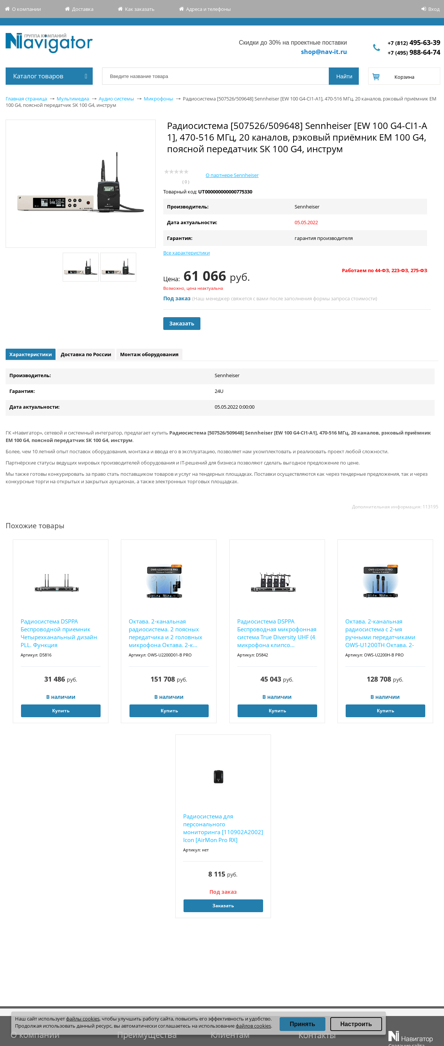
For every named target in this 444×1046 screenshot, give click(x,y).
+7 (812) (414, 42)
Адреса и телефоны (208, 9)
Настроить (356, 1024)
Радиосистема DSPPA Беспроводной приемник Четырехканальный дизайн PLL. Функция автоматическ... (59, 633)
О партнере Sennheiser (232, 175)
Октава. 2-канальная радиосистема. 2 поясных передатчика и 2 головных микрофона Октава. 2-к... (165, 633)
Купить (60, 710)
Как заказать (140, 9)
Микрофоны (158, 98)
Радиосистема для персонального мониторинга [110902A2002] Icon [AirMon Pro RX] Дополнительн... (223, 828)
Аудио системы (116, 98)
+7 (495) (414, 52)
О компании (26, 9)
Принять (302, 1024)
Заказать (181, 323)
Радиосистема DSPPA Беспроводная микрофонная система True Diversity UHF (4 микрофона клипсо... (276, 633)
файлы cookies (82, 1018)
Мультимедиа (73, 98)
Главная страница (26, 98)
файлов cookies (253, 1025)
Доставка (82, 9)
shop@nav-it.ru (324, 52)
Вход (433, 9)
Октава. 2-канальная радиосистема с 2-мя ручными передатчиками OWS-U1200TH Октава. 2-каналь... (380, 633)
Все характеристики (186, 252)
